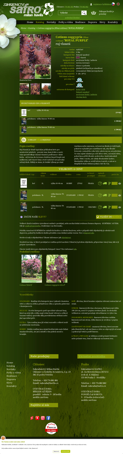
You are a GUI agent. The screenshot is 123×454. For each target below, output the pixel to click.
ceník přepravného (33, 226)
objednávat (66, 237)
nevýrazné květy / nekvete (86, 94)
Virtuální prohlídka (92, 356)
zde (75, 249)
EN (118, 4)
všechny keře (81, 97)
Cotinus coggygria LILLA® (55, 285)
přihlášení (107, 4)
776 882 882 (83, 7)
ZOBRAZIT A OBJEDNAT (39, 140)
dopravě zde (89, 233)
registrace (97, 4)
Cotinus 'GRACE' (26, 285)
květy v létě (80, 89)
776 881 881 (69, 7)
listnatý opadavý (82, 92)
